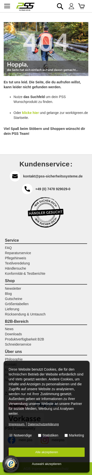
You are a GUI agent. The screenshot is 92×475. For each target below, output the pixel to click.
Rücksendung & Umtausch (25, 314)
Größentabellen (17, 304)
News (9, 329)
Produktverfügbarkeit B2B (24, 339)
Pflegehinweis (15, 258)
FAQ (8, 248)
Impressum (17, 424)
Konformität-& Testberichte (25, 273)
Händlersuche (15, 268)
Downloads (13, 334)
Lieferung (12, 309)
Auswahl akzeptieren (46, 464)
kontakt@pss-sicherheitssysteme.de (52, 176)
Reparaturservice (18, 253)
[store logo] (25, 6)
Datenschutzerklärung (43, 424)
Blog (8, 294)
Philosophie (14, 359)
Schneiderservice (18, 344)
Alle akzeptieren (46, 452)
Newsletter (13, 288)
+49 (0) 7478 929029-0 (52, 189)
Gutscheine (13, 299)
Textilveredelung (17, 263)
